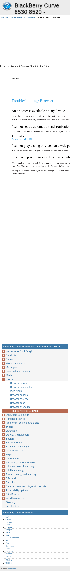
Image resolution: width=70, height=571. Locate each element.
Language (11, 430)
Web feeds (16, 391)
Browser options (19, 395)
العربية (7, 517)
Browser (31, 17)
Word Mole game (15, 498)
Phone (9, 359)
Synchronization (14, 442)
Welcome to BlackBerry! (19, 351)
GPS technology (15, 450)
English (8, 524)
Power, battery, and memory (21, 474)
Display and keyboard (17, 434)
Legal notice (12, 506)
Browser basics (18, 383)
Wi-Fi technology (15, 470)
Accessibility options (17, 490)
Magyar (8, 535)
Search (10, 438)
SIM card (11, 478)
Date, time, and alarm (17, 415)
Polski (7, 548)
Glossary (11, 502)
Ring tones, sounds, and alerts (22, 422)
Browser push (17, 403)
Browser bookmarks (21, 387)
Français (8, 530)
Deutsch (8, 522)
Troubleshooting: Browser (24, 411)
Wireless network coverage (20, 466)
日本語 (7, 543)
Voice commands (15, 363)
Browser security (19, 399)
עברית (7, 532)
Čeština (8, 519)
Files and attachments (18, 371)
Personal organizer (16, 419)
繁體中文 (8, 563)
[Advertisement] (35, 41)
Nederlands (9, 546)
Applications (12, 458)
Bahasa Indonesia (12, 538)
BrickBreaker (13, 494)
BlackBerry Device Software (21, 462)
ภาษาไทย (8, 557)
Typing (9, 426)
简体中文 (8, 560)
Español (8, 527)
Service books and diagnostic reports (26, 486)
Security (10, 482)
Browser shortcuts (20, 407)
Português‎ (9, 551)
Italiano (8, 540)
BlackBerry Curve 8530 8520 (7, 6)
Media (9, 375)
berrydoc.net (12, 568)
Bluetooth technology (17, 446)
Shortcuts (11, 355)
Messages (11, 367)
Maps (9, 454)
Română (8, 554)
